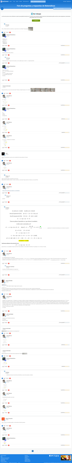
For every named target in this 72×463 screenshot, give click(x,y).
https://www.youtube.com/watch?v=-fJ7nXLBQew (11, 190)
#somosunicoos (26, 1)
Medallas (26, 455)
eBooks (20, 1)
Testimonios (27, 456)
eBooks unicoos (27, 460)
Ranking (26, 457)
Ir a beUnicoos (36, 20)
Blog (1, 456)
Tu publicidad (27, 459)
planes (17, 1)
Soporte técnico (27, 461)
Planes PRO (3, 460)
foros (14, 1)
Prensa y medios (4, 461)
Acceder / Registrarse (67, 1)
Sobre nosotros (3, 455)
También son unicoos (4, 459)
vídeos (10, 1)
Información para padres (5, 457)
